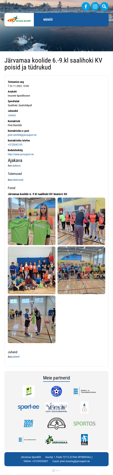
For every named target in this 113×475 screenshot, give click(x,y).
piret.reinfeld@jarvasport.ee (22, 134)
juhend (15, 356)
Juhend (12, 115)
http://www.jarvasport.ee (21, 154)
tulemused (17, 179)
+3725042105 (15, 144)
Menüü (48, 19)
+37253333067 (40, 461)
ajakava (16, 165)
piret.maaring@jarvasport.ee (75, 461)
